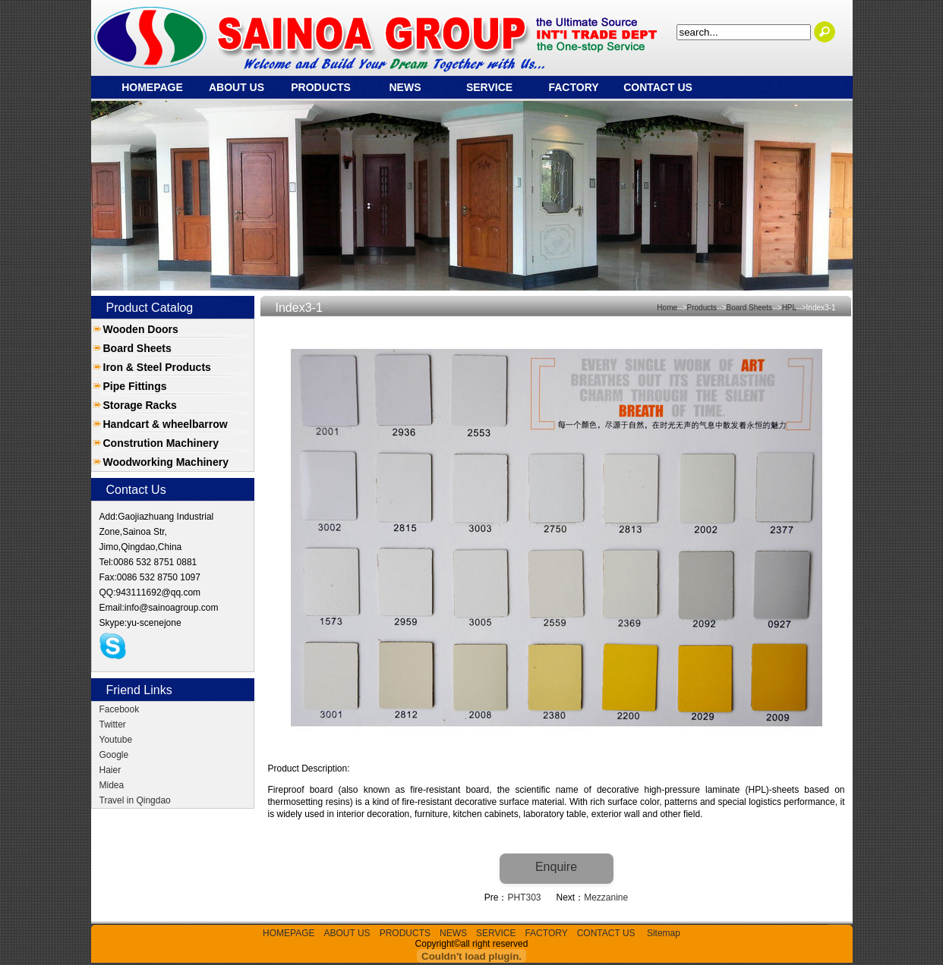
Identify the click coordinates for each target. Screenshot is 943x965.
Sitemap (663, 933)
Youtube (116, 739)
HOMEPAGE (152, 87)
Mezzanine (606, 897)
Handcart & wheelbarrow (165, 424)
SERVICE (489, 87)
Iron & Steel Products (157, 367)
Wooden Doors (140, 329)
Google (114, 755)
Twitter (112, 724)
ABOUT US (236, 87)
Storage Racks (140, 405)
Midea (112, 785)
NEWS (405, 87)
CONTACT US (657, 87)
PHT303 (524, 897)
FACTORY (573, 87)
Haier (110, 770)
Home (667, 307)
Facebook (119, 709)
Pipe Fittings (135, 386)
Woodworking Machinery (166, 462)
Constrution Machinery (161, 443)
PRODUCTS (321, 87)
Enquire (556, 866)
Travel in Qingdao (135, 800)
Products (702, 307)
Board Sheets (137, 348)
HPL (789, 307)
